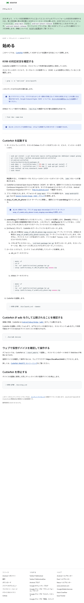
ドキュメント (7, 9)
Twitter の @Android (36, 576)
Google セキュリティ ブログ (39, 586)
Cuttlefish (19, 53)
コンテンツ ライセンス (38, 397)
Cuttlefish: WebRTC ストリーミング (24, 363)
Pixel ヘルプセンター (63, 579)
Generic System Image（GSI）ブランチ (30, 196)
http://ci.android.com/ (40, 190)
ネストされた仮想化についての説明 (63, 99)
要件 (3, 579)
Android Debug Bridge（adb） (33, 322)
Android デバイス (25, 38)
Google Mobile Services (64, 589)
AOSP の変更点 (35, 29)
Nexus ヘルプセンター (64, 582)
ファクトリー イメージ (9, 589)
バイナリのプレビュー (9, 586)
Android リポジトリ (8, 576)
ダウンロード (6, 582)
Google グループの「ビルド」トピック (42, 595)
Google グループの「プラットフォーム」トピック (42, 590)
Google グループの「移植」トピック (42, 599)
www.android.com (63, 586)
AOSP (4, 38)
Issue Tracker (61, 596)
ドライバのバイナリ (9, 592)
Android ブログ (35, 582)
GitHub (4, 596)
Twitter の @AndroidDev (38, 579)
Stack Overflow (62, 592)
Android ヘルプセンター (65, 576)
